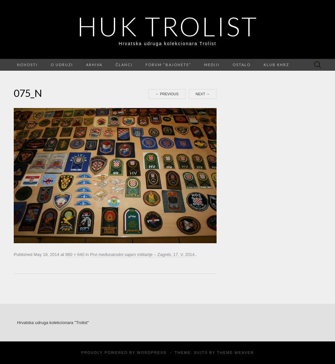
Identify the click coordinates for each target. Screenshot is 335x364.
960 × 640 (74, 254)
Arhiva (94, 65)
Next (203, 94)
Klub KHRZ (276, 65)
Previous (167, 94)
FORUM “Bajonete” (168, 65)
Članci (123, 65)
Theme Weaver (235, 353)
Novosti (27, 65)
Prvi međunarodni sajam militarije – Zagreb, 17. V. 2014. (143, 254)
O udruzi (62, 65)
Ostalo (242, 65)
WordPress (152, 353)
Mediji (212, 65)
